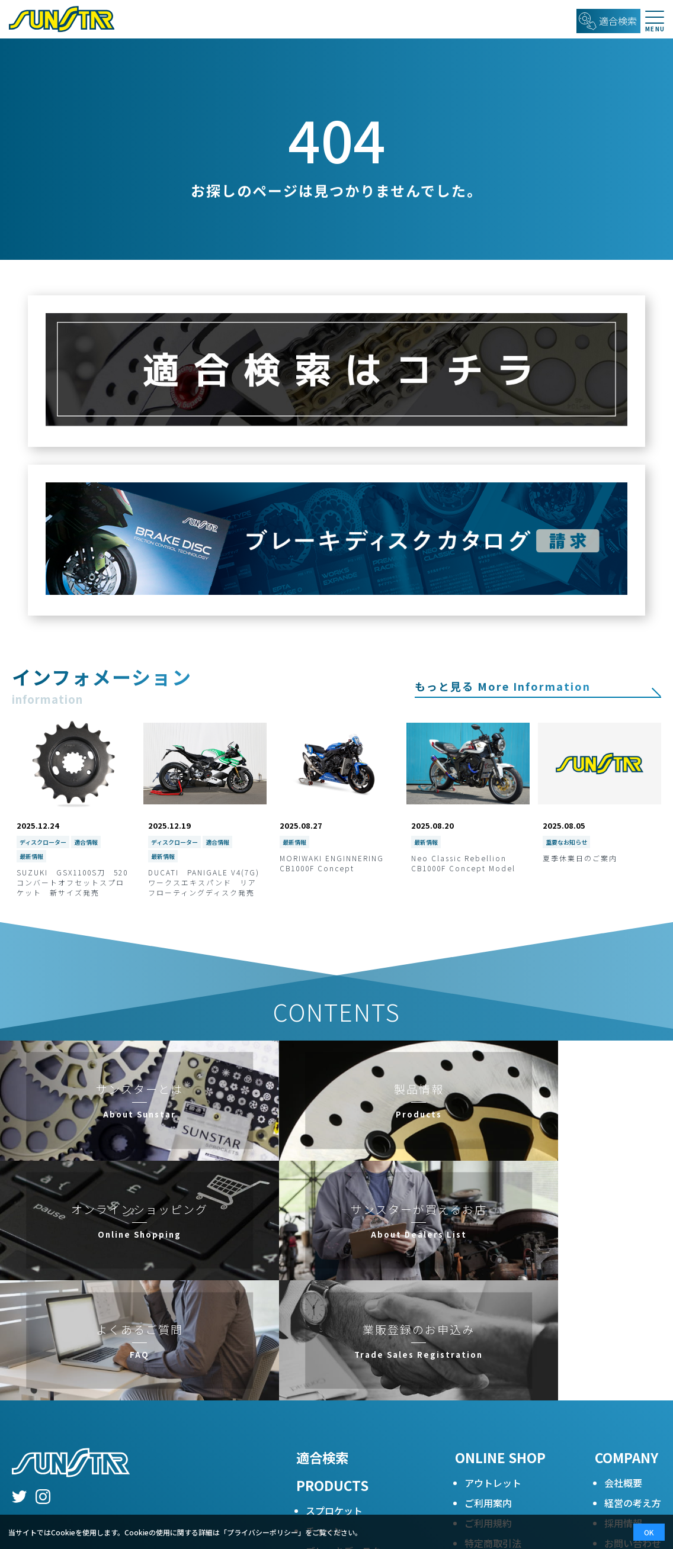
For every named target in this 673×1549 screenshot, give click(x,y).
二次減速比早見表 (344, 1443)
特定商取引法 (492, 1375)
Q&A (316, 1423)
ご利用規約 (488, 1355)
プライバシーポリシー (511, 1395)
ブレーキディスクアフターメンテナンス (353, 1470)
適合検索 (322, 1289)
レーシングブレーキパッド (362, 1403)
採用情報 (623, 1355)
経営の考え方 (632, 1335)
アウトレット (492, 1315)
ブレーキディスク (343, 1383)
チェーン (324, 1362)
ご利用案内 (488, 1335)
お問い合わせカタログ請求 (632, 1382)
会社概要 (623, 1315)
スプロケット (334, 1342)
